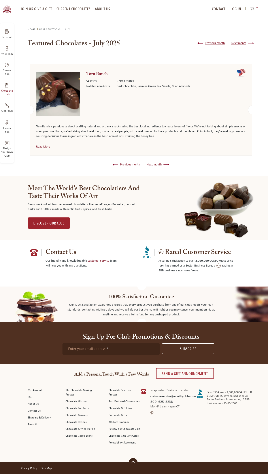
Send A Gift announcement (185, 374)
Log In (236, 9)
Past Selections (50, 29)
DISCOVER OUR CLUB (48, 223)
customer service (98, 261)
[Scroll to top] (133, 462)
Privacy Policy (29, 468)
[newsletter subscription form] (111, 349)
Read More (43, 146)
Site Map (47, 468)
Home (32, 29)
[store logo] (7, 6)
